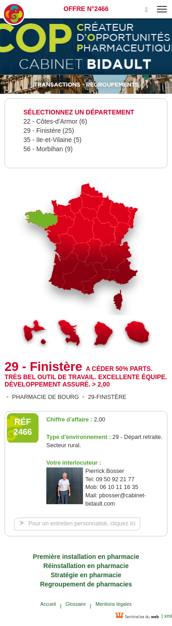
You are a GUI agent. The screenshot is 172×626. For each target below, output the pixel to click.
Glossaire (76, 604)
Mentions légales (113, 604)
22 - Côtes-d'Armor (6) (55, 121)
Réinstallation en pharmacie (86, 565)
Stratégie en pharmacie (85, 575)
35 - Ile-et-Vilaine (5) (52, 139)
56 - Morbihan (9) (47, 149)
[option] (86, 84)
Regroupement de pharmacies (86, 584)
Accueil (48, 604)
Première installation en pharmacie (86, 556)
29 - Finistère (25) (48, 130)
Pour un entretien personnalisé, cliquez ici (81, 523)
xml (167, 616)
